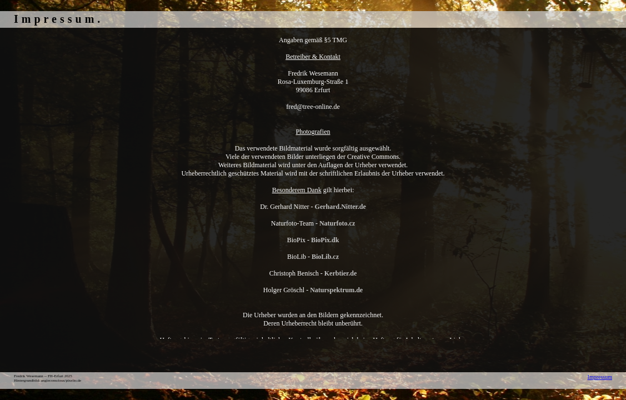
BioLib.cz (325, 257)
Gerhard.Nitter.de (340, 207)
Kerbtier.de (340, 273)
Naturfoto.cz (337, 223)
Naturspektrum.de (336, 290)
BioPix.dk (325, 240)
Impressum (600, 377)
